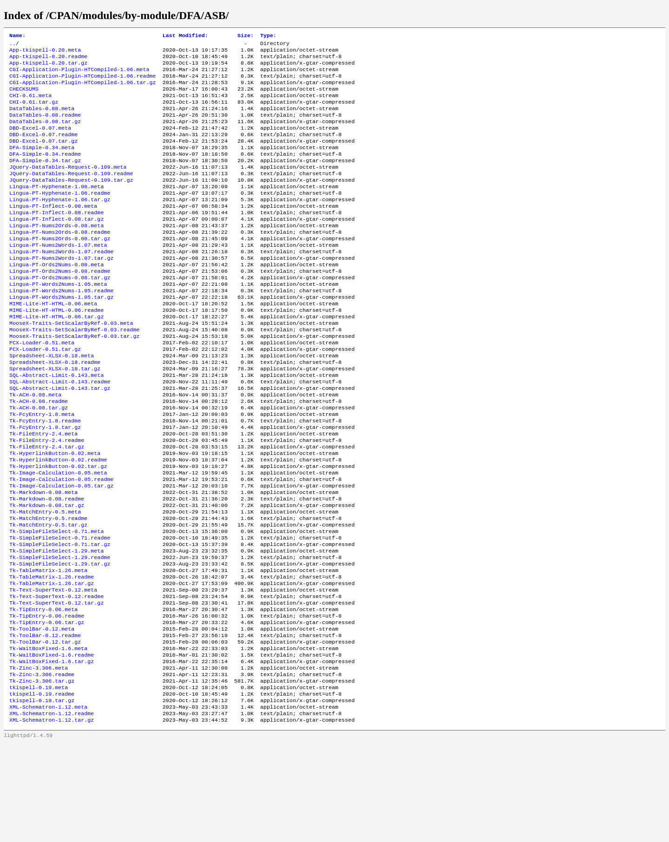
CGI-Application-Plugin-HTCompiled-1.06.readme (82, 82)
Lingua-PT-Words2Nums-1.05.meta (58, 320)
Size (245, 36)
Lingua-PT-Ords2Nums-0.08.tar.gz (59, 312)
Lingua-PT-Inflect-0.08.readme (56, 238)
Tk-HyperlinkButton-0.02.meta (54, 513)
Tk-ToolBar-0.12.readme (45, 721)
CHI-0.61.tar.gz (33, 112)
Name (17, 36)
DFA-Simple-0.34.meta (41, 164)
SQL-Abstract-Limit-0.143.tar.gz (59, 439)
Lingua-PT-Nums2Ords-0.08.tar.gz (59, 268)
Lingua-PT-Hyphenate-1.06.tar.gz (59, 223)
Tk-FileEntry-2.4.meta (43, 491)
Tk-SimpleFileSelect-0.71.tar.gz (59, 617)
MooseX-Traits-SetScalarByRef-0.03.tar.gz (74, 379)
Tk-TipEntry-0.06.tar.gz (46, 706)
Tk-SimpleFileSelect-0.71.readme (59, 610)
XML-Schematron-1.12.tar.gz (51, 818)
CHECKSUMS (24, 97)
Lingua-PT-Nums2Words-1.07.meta (58, 275)
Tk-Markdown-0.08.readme (46, 565)
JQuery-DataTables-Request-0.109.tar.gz (71, 201)
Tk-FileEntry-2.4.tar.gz (46, 506)
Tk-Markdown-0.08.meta (43, 558)
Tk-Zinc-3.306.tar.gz (41, 773)
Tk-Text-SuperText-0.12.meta (53, 669)
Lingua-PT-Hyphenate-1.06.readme (59, 216)
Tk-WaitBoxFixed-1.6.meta (48, 736)
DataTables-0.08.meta (41, 119)
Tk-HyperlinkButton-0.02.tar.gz (58, 528)
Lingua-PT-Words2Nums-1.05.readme (61, 327)
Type (268, 36)
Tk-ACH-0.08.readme (38, 454)
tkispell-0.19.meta (38, 781)
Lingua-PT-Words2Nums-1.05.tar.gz (61, 335)
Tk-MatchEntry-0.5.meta (45, 580)
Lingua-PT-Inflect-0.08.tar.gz (56, 246)
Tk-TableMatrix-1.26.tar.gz (51, 662)
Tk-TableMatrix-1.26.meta (48, 647)
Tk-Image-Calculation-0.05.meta (58, 535)
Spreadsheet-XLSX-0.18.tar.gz (54, 417)
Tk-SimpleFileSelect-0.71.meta (56, 602)
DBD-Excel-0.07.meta (40, 141)
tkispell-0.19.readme (41, 788)
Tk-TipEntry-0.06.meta (43, 692)
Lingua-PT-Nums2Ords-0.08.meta (56, 253)
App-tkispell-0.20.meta (45, 52)
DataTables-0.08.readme (45, 127)
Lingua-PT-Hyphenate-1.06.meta (56, 208)
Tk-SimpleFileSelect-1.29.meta (56, 625)
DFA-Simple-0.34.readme (45, 171)
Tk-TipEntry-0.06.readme (46, 699)
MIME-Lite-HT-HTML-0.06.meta (53, 342)
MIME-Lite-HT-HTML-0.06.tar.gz (56, 357)
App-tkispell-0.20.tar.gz (48, 67)
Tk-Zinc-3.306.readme (41, 766)
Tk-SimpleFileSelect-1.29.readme (59, 632)
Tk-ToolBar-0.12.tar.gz (45, 729)
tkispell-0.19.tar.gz (41, 796)
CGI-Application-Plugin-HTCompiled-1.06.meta (79, 75)
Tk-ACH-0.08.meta (35, 446)
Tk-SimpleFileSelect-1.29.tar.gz (59, 640)
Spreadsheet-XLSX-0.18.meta (51, 402)
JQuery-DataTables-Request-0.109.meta (67, 186)
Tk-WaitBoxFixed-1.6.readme (51, 744)
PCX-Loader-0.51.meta (41, 387)
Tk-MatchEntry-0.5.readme (48, 588)
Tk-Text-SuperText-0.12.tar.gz (56, 684)
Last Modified (185, 36)
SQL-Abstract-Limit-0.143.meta (56, 424)
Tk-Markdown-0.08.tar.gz (46, 573)
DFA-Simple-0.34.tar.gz (45, 179)
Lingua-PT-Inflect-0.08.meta (53, 231)
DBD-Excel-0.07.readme (43, 149)
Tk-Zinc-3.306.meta (38, 759)
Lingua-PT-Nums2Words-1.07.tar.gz (61, 290)
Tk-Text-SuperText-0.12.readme (56, 677)
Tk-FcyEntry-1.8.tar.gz (45, 483)
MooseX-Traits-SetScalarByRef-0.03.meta (71, 364)
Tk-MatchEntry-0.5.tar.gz (48, 595)
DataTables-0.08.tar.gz (45, 134)
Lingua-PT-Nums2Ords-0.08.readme (59, 260)
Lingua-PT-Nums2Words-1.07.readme (61, 283)
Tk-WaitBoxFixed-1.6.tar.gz (51, 751)
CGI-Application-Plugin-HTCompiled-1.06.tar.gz (82, 89)
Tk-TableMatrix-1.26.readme (51, 654)
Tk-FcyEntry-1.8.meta (41, 469)
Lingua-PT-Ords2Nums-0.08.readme (59, 305)
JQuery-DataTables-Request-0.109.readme (71, 193)
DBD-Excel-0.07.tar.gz (43, 156)
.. (12, 45)
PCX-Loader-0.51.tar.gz (45, 394)
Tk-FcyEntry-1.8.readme (45, 476)
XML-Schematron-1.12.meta (48, 803)
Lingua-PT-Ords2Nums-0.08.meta (56, 298)
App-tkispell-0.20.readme (48, 60)
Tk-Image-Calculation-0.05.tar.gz (61, 550)
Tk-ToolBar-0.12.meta (41, 714)
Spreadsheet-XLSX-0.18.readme (54, 409)
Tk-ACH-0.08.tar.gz (38, 461)
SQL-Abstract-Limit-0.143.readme (59, 431)
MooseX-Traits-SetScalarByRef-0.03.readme (74, 372)
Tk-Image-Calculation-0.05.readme (61, 543)
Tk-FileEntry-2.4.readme (46, 498)
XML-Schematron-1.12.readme (51, 811)
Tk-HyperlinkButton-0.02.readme (58, 521)
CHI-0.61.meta (30, 104)
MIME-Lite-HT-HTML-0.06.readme (56, 350)
